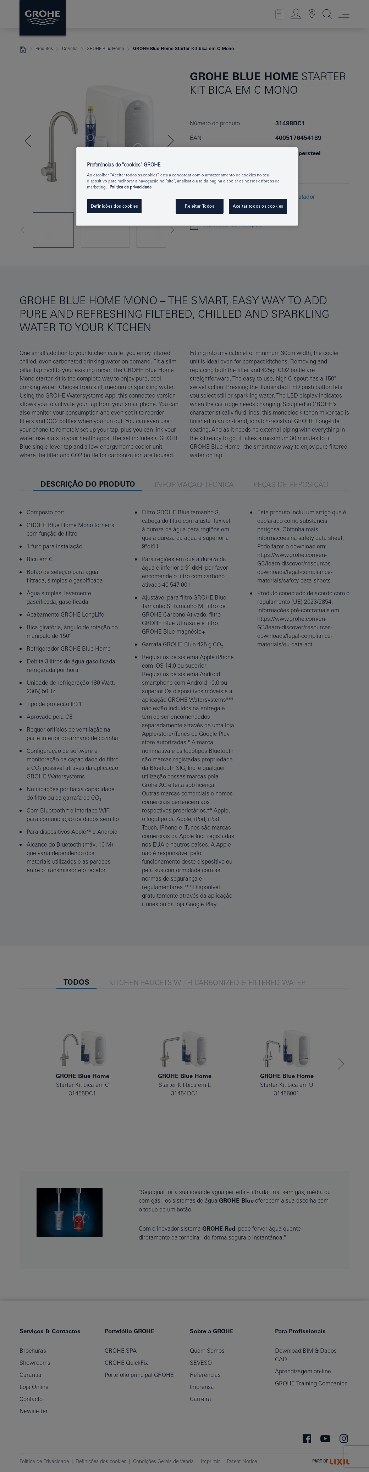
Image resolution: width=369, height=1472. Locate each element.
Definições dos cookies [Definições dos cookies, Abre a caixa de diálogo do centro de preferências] (114, 206)
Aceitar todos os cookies (258, 206)
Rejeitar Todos (199, 206)
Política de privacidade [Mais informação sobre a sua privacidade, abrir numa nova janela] (131, 187)
